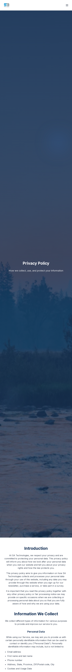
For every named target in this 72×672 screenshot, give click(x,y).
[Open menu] (67, 5)
